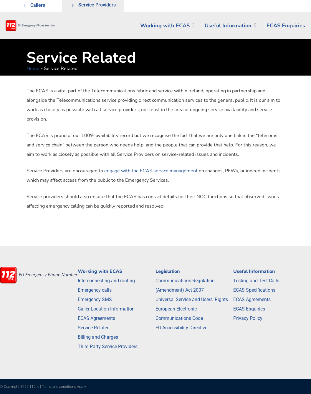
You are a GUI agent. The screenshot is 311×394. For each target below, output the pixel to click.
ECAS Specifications (254, 290)
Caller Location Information (106, 309)
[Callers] (25, 6)
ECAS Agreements (96, 318)
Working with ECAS (167, 25)
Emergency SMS (95, 299)
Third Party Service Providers (108, 346)
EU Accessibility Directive (181, 327)
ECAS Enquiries (249, 309)
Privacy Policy (247, 318)
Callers (37, 5)
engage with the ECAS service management (151, 171)
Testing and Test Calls (256, 280)
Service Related (94, 327)
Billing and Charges (98, 337)
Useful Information (230, 25)
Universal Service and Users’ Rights (192, 299)
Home (33, 68)
